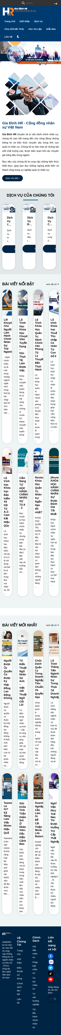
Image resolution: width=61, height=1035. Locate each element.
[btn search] (56, 4)
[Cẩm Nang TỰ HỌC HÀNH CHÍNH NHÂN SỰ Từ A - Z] (22, 461)
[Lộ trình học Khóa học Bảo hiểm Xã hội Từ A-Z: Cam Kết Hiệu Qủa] (7, 461)
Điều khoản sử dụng (20, 973)
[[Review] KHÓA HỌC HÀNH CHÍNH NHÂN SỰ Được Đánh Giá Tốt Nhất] (54, 461)
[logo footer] (7, 934)
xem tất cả (52, 284)
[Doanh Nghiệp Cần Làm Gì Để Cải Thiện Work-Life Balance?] (38, 786)
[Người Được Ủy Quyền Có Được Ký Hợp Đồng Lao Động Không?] (7, 644)
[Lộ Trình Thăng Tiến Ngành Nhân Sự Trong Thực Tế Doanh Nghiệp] (54, 644)
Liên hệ (8, 36)
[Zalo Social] (51, 962)
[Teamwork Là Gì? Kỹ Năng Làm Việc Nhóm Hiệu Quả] (7, 786)
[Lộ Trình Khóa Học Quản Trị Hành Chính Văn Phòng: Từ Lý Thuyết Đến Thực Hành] (38, 303)
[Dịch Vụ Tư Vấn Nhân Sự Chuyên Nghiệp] (8, 208)
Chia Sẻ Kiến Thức (14, 29)
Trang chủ (9, 21)
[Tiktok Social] (50, 973)
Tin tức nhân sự (35, 983)
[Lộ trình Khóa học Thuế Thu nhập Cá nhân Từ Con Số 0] (54, 303)
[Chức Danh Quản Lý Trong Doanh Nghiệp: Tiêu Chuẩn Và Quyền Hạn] (38, 644)
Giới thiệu (25, 21)
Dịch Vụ (38, 21)
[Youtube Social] (50, 979)
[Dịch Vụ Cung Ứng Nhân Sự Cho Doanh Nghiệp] (49, 208)
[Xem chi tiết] (12, 178)
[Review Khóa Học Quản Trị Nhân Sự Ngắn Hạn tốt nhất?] (38, 461)
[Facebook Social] (50, 956)
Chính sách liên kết (20, 988)
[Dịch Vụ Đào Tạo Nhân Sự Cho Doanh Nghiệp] (29, 208)
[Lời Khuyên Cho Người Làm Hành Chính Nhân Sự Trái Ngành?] (7, 303)
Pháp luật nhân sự (35, 967)
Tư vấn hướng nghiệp (35, 999)
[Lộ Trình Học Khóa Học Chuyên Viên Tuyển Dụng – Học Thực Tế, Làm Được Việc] (22, 303)
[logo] (19, 16)
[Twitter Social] (50, 967)
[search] (39, 3)
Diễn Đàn (51, 29)
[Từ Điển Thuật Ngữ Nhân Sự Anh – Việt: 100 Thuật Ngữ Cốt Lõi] (22, 644)
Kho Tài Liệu (35, 29)
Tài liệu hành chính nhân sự (35, 1018)
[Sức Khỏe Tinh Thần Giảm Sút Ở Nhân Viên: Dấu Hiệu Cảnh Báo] (22, 786)
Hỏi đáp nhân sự (35, 951)
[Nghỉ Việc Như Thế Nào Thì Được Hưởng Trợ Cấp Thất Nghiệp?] (54, 786)
